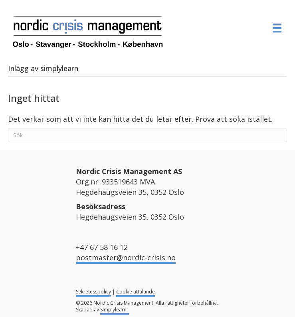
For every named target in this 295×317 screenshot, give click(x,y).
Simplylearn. (114, 309)
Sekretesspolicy (93, 291)
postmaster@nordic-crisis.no (126, 257)
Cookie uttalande (135, 291)
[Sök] (147, 135)
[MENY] (277, 28)
